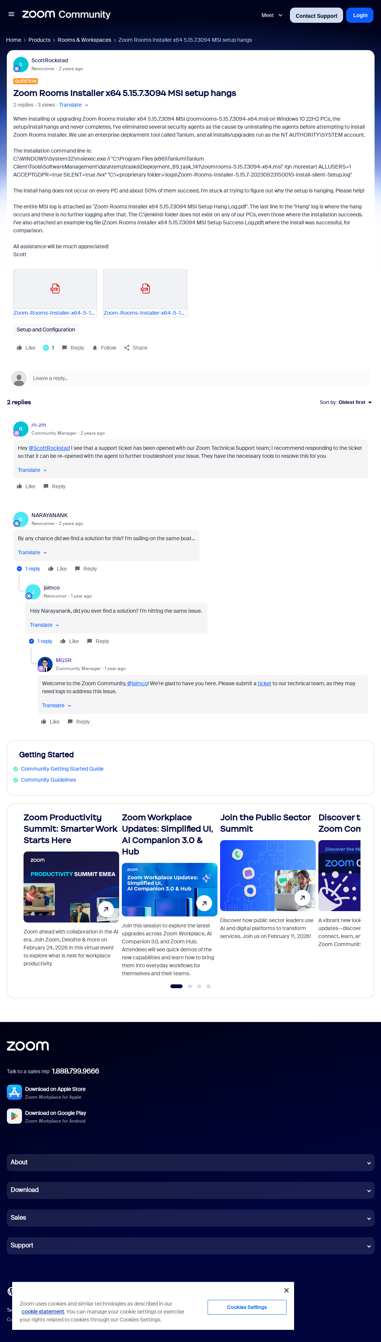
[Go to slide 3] (199, 986)
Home (13, 39)
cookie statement (43, 1311)
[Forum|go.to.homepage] (66, 15)
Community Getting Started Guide (62, 768)
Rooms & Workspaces (84, 39)
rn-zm (38, 424)
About (19, 1162)
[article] (190, 456)
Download (25, 1190)
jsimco (52, 587)
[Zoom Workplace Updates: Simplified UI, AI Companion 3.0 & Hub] (169, 897)
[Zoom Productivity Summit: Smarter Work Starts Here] (71, 897)
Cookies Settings (247, 1307)
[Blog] (12, 1290)
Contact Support (316, 16)
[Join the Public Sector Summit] (268, 897)
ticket (264, 683)
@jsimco (137, 683)
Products (39, 39)
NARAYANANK (49, 515)
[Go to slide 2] (190, 986)
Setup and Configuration (46, 329)
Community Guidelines (48, 779)
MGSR (64, 660)
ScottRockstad (49, 60)
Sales (18, 1218)
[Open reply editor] (191, 378)
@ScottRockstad (49, 448)
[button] (11, 15)
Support (22, 1245)
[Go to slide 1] (176, 986)
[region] (153, 1305)
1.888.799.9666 (75, 1071)
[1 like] (48, 348)
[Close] (286, 1290)
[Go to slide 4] (208, 986)
